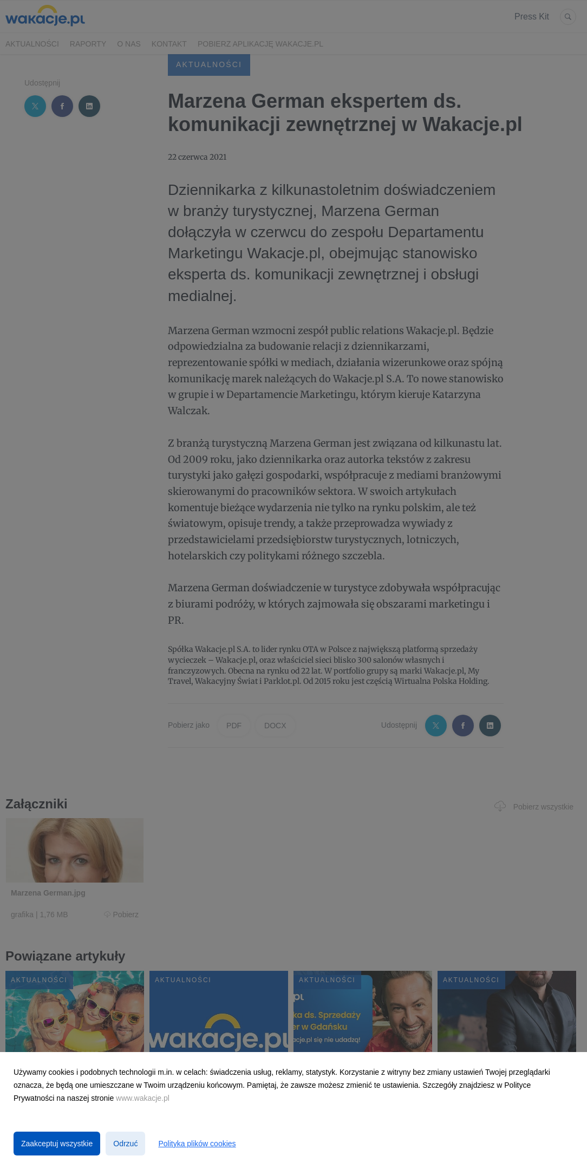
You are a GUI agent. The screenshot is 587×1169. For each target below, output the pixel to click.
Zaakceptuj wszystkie (57, 1143)
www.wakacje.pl (142, 1098)
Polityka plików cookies (197, 1143)
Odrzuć (125, 1143)
